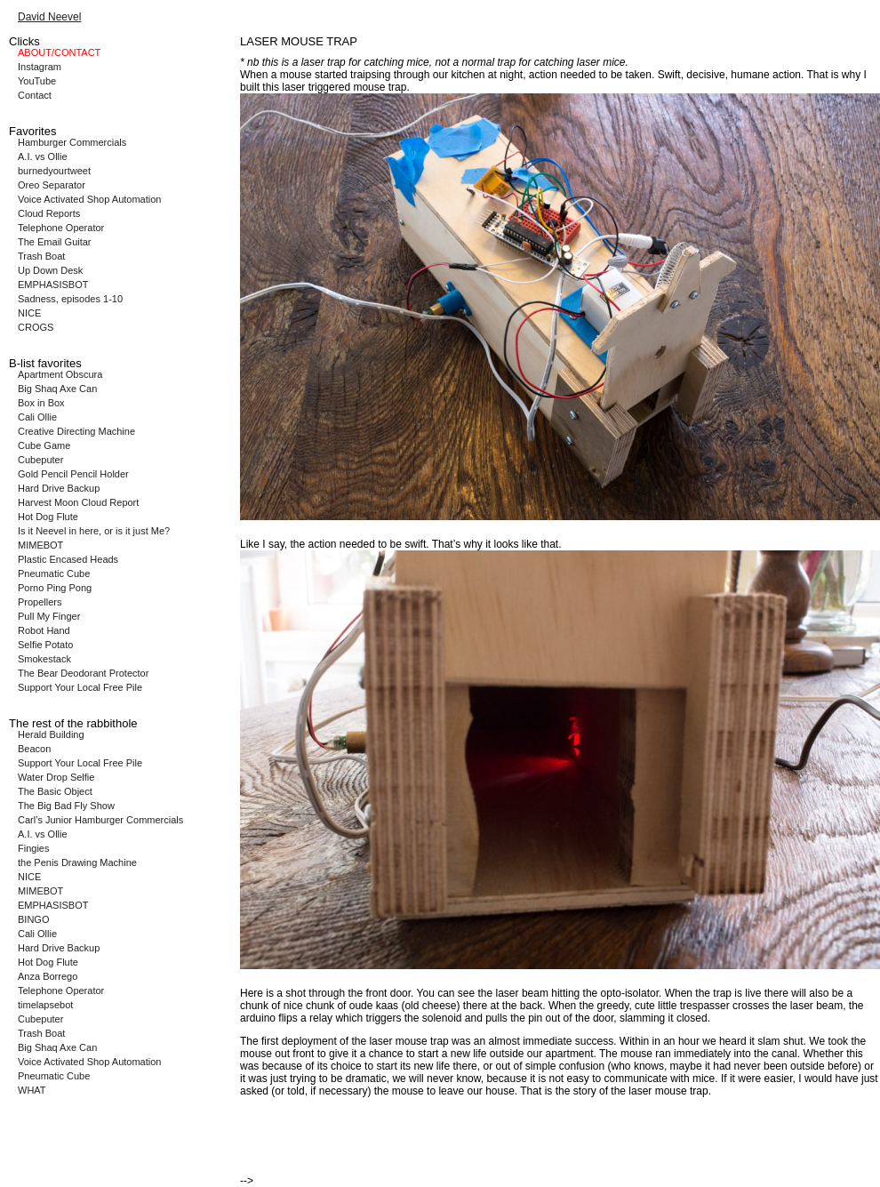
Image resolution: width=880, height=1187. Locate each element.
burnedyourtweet (54, 170)
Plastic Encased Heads (68, 559)
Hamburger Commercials (72, 142)
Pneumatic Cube (54, 573)
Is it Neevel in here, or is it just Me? (94, 530)
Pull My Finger (49, 616)
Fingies (33, 848)
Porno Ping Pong (55, 587)
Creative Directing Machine (76, 431)
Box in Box (41, 402)
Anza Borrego (47, 976)
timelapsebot (45, 1004)
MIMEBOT (40, 545)
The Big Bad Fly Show (66, 805)
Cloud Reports (49, 213)
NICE (29, 313)
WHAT (32, 1090)
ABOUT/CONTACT (59, 52)
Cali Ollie (37, 417)
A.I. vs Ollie (43, 156)
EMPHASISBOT (53, 284)
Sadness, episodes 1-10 (70, 298)
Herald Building (51, 734)
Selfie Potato (45, 644)
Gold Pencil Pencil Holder (73, 474)
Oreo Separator (51, 185)
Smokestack (44, 659)
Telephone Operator (61, 227)
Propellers (40, 602)
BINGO (33, 919)
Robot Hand (44, 630)
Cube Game (44, 445)
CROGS (35, 327)
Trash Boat (41, 256)
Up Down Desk (50, 270)
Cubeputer (40, 459)
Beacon (34, 748)
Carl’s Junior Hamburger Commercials (100, 819)
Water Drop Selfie (56, 777)
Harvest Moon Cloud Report (78, 502)
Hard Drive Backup (59, 488)
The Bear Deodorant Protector (83, 673)
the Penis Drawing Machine (77, 862)
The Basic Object (55, 791)
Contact (35, 95)
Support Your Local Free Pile (80, 687)
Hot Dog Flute (48, 516)
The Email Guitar (55, 242)
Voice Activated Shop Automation (89, 199)
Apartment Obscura (60, 374)
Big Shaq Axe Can (57, 388)
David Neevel (49, 17)
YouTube (37, 81)
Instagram (39, 66)
